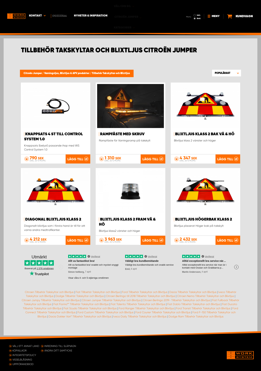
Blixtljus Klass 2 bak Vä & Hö (204, 134)
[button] (226, 73)
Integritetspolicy (24, 355)
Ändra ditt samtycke (58, 350)
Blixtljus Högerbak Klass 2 (203, 219)
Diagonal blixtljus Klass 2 (53, 219)
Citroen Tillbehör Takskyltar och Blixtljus (49, 295)
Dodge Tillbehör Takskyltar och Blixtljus (79, 300)
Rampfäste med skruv (122, 134)
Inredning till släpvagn (60, 346)
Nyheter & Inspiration (90, 5)
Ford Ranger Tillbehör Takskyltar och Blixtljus (146, 312)
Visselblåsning (22, 359)
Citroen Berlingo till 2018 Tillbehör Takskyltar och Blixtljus (140, 300)
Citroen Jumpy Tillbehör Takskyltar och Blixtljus (51, 304)
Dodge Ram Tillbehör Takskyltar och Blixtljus (196, 320)
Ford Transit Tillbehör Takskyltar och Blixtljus (203, 312)
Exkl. (187, 8)
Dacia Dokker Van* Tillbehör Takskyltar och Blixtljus (80, 320)
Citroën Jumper (33, 73)
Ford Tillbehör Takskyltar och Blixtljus (144, 295)
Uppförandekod (23, 364)
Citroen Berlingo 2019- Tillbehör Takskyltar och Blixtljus (176, 304)
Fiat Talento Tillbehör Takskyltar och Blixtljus (138, 308)
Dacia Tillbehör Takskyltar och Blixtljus (192, 295)
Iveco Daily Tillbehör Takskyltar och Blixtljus (140, 320)
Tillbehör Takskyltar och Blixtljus (111, 73)
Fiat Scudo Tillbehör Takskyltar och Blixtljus (90, 312)
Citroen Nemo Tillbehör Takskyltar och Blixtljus (205, 300)
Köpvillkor (20, 350)
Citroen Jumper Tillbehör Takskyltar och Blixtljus (111, 304)
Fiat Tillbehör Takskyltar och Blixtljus (98, 295)
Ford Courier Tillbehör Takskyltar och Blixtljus (162, 316)
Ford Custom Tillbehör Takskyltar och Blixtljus (105, 316)
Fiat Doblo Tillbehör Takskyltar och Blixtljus (193, 308)
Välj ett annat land (26, 346)
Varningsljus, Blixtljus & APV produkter (67, 73)
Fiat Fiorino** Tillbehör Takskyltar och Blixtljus (81, 308)
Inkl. (186, 5)
